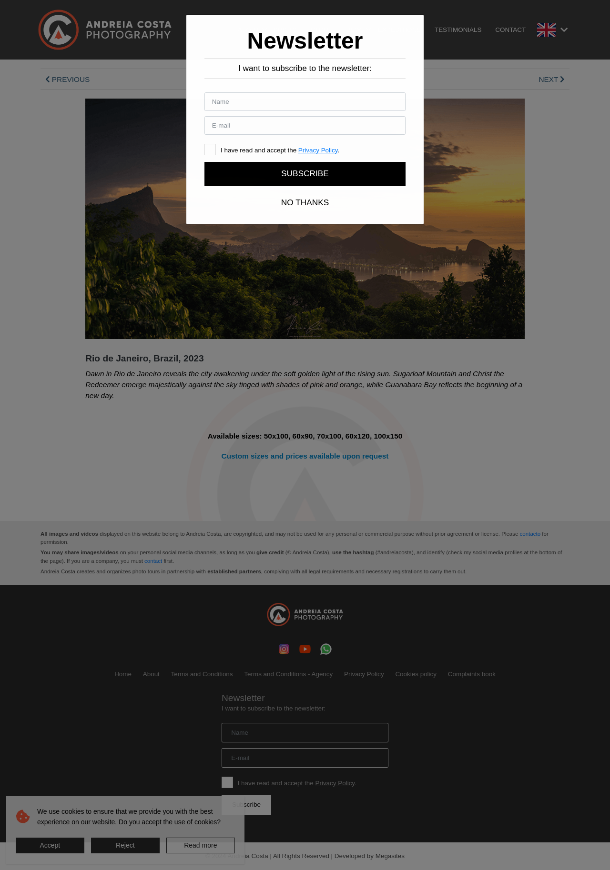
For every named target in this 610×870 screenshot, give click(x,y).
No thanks (305, 202)
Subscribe (305, 173)
